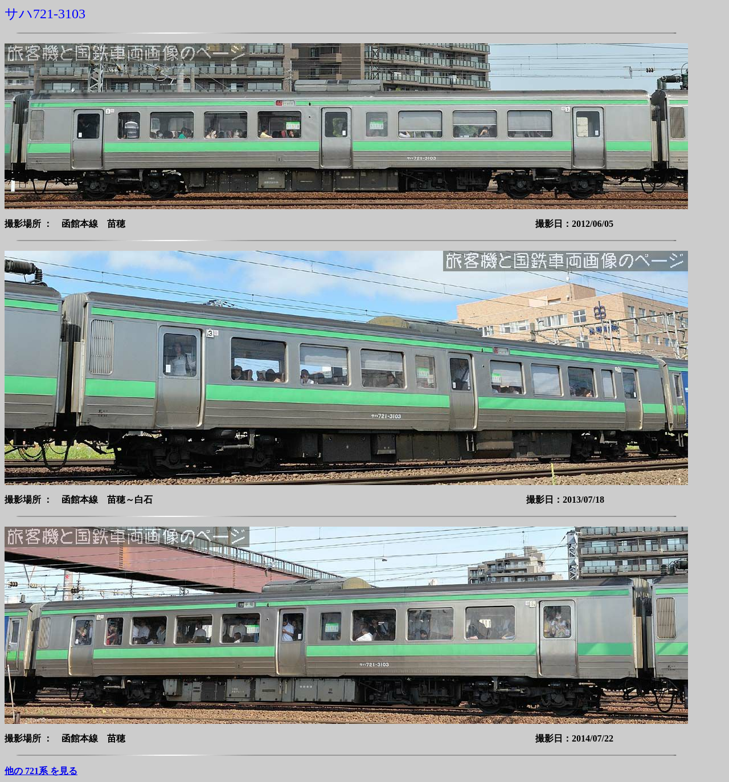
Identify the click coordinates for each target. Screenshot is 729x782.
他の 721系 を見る (41, 771)
